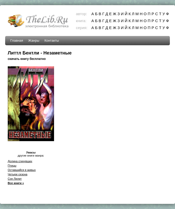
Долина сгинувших (20, 161)
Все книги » (16, 183)
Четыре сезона (17, 174)
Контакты (52, 40)
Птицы (12, 165)
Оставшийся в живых (22, 169)
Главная (16, 40)
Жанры (33, 40)
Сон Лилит (15, 178)
